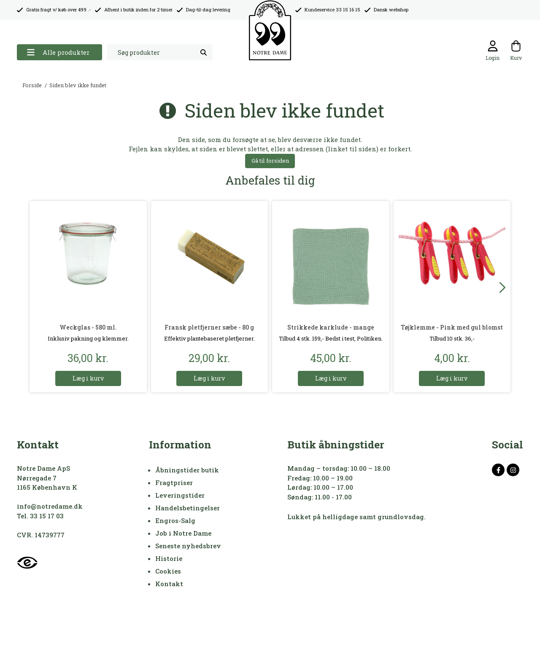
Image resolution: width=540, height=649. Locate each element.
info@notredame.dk (50, 506)
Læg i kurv (88, 378)
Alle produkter (58, 52)
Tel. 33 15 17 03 (40, 516)
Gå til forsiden (270, 160)
